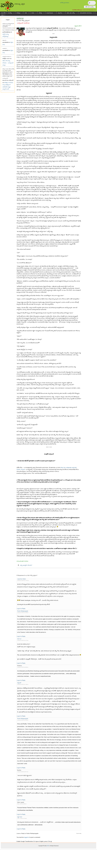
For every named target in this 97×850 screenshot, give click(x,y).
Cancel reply (78, 833)
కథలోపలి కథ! (20, 18)
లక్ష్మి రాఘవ (19, 817)
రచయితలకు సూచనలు (86, 13)
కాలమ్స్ (10, 13)
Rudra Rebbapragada (22, 611)
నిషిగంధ (19, 639)
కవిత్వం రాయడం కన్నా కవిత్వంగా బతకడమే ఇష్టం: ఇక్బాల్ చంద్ (8, 85)
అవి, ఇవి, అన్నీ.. (72, 13)
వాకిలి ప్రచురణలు (64, 2)
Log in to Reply (21, 608)
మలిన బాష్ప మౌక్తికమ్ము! (6, 35)
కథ (26, 13)
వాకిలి (48, 846)
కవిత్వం (19, 13)
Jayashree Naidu (21, 579)
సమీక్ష (41, 13)
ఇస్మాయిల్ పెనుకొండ (23, 23)
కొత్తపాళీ (19, 683)
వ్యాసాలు (60, 13)
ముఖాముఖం (50, 13)
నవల (33, 13)
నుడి (2, 15)
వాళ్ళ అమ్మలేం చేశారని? (26, 565)
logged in (26, 837)
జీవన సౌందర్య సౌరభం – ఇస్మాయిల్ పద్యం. (8, 62)
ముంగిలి (3, 13)
